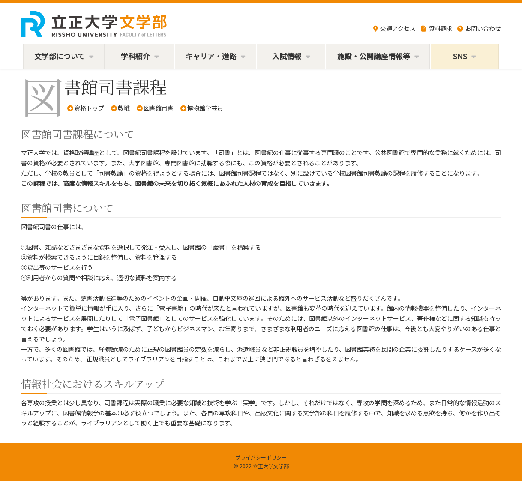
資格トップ (89, 108)
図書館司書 (159, 108)
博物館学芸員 (205, 108)
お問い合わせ (479, 28)
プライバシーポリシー (261, 457)
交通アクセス (394, 28)
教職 (124, 108)
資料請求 (436, 28)
